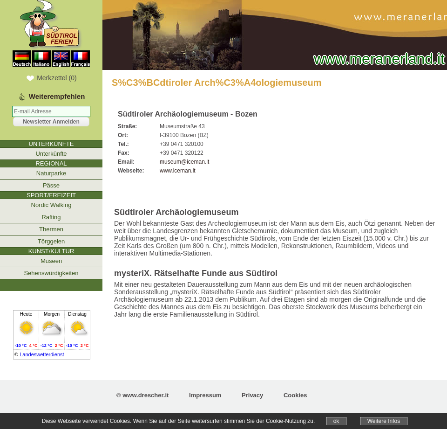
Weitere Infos (383, 421)
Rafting (51, 217)
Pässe (51, 185)
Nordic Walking (51, 204)
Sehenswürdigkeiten (51, 273)
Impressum (205, 395)
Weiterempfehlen (57, 96)
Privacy (252, 395)
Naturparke (51, 173)
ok (336, 421)
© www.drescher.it (142, 395)
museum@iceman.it (184, 162)
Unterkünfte (51, 153)
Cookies (295, 395)
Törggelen (51, 241)
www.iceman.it (178, 170)
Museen (51, 260)
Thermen (51, 229)
